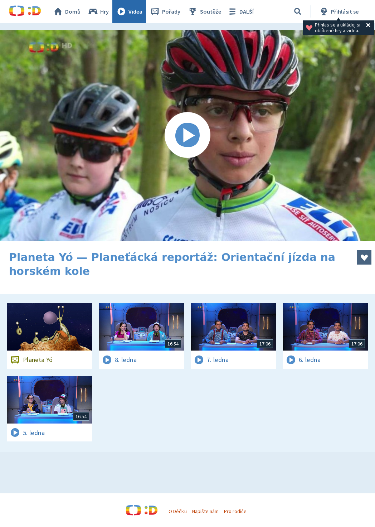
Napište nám (205, 511)
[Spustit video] (187, 135)
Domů (67, 11)
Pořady (165, 11)
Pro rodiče (235, 511)
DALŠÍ (240, 11)
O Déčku (177, 511)
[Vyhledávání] (298, 11)
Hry (98, 11)
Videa (129, 11)
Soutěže (204, 11)
